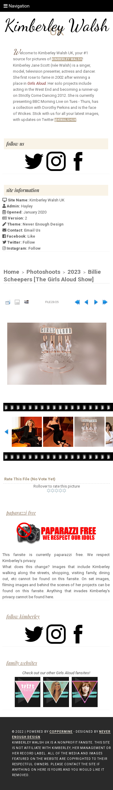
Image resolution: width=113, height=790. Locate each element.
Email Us (32, 230)
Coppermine (61, 731)
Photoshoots (43, 271)
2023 (74, 271)
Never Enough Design (43, 224)
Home (11, 271)
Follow (29, 242)
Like (31, 236)
